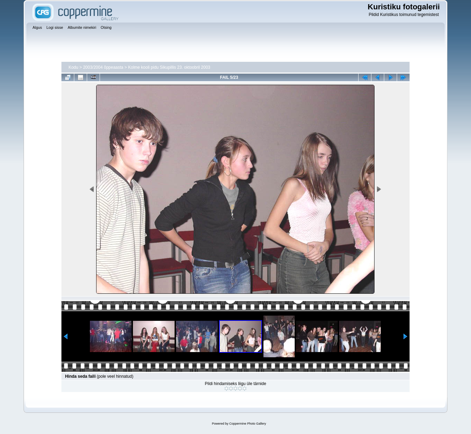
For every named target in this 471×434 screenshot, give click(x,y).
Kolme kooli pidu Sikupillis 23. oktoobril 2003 (169, 67)
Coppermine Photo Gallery (247, 423)
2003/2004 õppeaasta (103, 67)
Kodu (73, 67)
